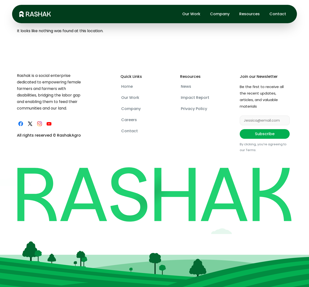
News (186, 86)
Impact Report (195, 97)
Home (127, 86)
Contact (277, 14)
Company (220, 14)
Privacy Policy (194, 108)
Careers (129, 120)
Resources (249, 14)
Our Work (191, 14)
